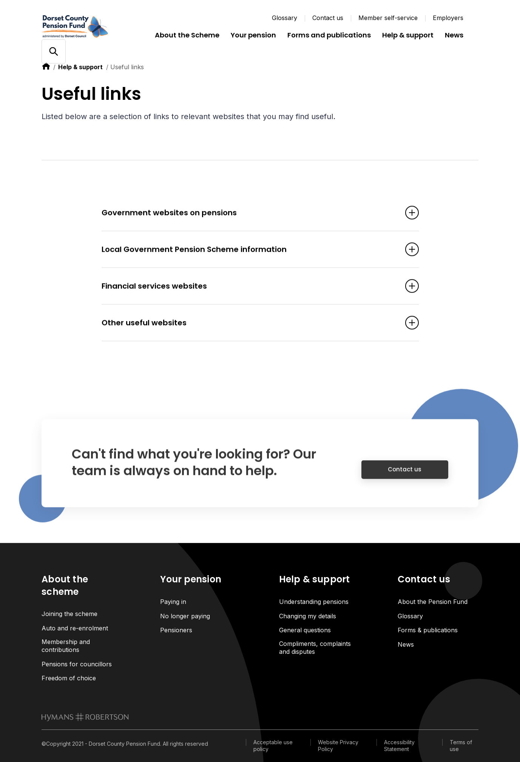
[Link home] (87, 26)
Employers (448, 18)
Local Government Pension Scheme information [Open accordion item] (249, 250)
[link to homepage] (85, 717)
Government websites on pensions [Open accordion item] (249, 214)
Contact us (327, 18)
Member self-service (388, 18)
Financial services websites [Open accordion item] (249, 287)
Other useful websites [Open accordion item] (249, 324)
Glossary (284, 18)
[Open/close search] (53, 51)
